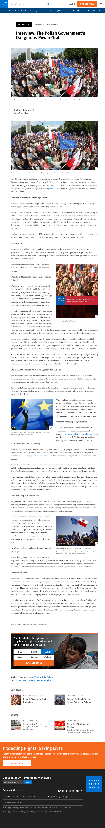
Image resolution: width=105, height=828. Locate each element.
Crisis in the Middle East (18, 11)
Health (32, 680)
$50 (20, 652)
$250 (48, 652)
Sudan (68, 11)
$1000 (34, 657)
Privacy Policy (27, 797)
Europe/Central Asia (36, 677)
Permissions (38, 797)
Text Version (71, 797)
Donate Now (87, 4)
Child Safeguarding (59, 797)
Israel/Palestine (79, 11)
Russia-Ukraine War (96, 11)
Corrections (17, 797)
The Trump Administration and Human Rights (46, 11)
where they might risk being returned (34, 456)
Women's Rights (43, 680)
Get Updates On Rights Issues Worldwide (27, 777)
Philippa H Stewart (23, 110)
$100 (34, 652)
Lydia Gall (51, 188)
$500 (20, 657)
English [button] (72, 4)
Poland (50, 677)
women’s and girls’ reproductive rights (81, 434)
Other (47, 657)
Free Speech (22, 680)
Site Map (48, 797)
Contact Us (7, 797)
